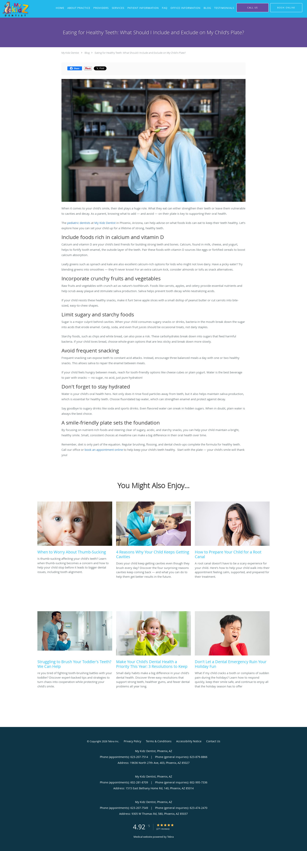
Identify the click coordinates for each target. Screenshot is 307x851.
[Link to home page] (15, 9)
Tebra (170, 836)
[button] (286, 7)
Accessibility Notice (188, 741)
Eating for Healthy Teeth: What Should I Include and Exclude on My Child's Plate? (140, 52)
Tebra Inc (113, 741)
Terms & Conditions (159, 741)
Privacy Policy (132, 741)
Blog (87, 52)
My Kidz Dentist (70, 52)
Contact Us (213, 741)
